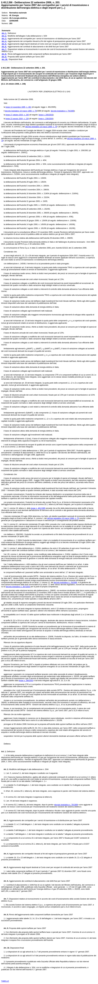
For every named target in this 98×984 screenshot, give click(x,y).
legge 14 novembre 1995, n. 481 (18, 107)
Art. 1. (3, 752)
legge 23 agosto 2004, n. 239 (17, 119)
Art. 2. (5, 769)
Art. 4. (5, 854)
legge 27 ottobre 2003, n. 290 (17, 115)
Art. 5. (5, 867)
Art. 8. (5, 915)
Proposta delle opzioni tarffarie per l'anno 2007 (27, 928)
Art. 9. (5, 928)
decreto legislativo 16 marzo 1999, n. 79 (21, 111)
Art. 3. (5, 820)
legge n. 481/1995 (38, 508)
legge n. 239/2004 (45, 119)
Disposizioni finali (17, 948)
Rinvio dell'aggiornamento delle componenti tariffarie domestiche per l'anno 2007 (41, 915)
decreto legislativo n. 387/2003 (18, 587)
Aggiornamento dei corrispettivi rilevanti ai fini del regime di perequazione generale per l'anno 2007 (48, 854)
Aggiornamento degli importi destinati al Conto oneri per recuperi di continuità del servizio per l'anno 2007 (50, 867)
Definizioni (10, 752)
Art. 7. (5, 899)
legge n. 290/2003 (46, 115)
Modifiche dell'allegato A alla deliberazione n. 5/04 (28, 769)
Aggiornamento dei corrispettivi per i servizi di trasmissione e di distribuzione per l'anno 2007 (45, 820)
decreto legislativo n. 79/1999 (62, 111)
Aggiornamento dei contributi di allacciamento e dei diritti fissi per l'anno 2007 (39, 881)
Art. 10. (5, 948)
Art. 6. (5, 881)
